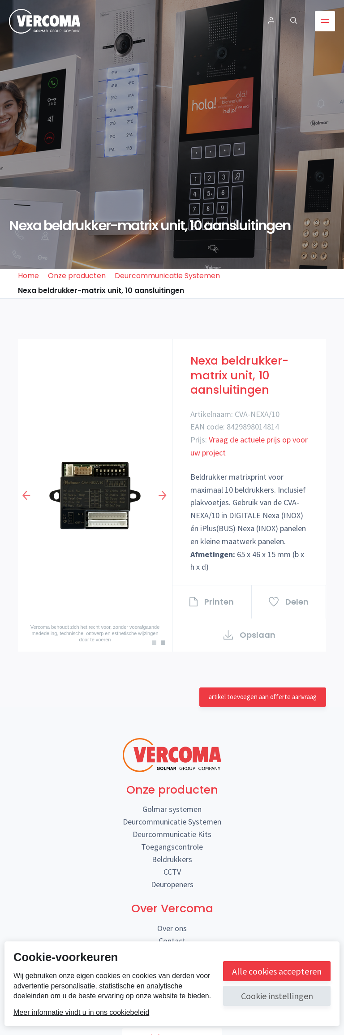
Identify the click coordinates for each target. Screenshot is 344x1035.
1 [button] (156, 644)
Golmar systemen (172, 809)
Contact (172, 941)
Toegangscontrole (172, 847)
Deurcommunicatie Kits (172, 834)
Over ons (172, 928)
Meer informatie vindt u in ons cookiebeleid (81, 1012)
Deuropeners (172, 884)
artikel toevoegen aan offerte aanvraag (263, 696)
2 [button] (165, 644)
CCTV (172, 872)
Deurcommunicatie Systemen (167, 276)
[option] (95, 495)
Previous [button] (26, 495)
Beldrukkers (172, 859)
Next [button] (163, 495)
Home (28, 276)
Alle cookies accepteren (277, 971)
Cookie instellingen (277, 995)
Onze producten (77, 276)
